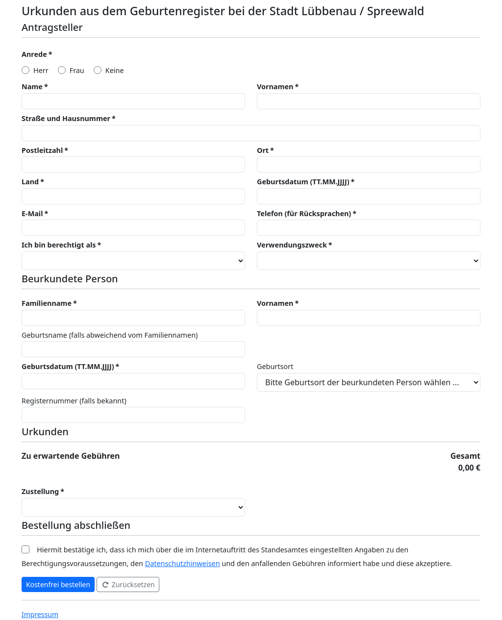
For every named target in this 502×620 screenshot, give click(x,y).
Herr (41, 70)
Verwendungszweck (292, 244)
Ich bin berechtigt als (59, 244)
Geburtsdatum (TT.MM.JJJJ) (303, 181)
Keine (114, 70)
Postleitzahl (42, 150)
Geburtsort (275, 366)
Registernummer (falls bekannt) (74, 400)
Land (30, 181)
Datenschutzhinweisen (182, 563)
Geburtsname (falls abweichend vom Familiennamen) (110, 335)
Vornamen (275, 86)
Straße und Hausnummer (66, 118)
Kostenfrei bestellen (58, 584)
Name (32, 86)
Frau (77, 70)
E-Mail (32, 213)
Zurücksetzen (128, 584)
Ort (263, 150)
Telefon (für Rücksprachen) (304, 213)
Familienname (47, 303)
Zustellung (40, 491)
